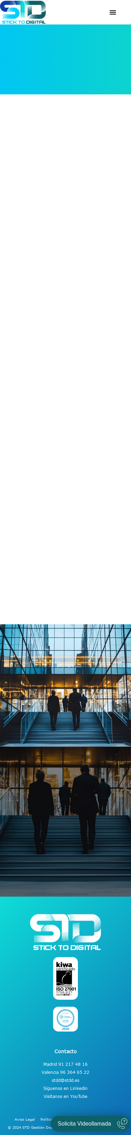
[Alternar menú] (112, 12)
